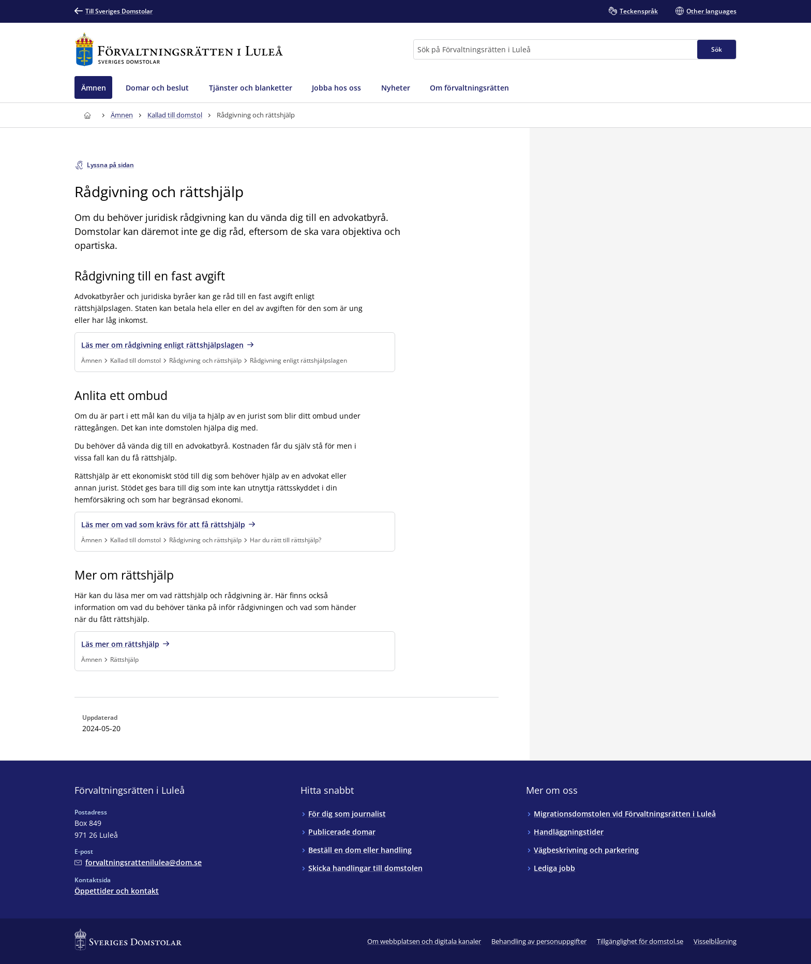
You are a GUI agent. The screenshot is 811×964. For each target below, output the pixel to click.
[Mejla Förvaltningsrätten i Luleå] (138, 862)
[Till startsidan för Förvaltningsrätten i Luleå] (178, 49)
